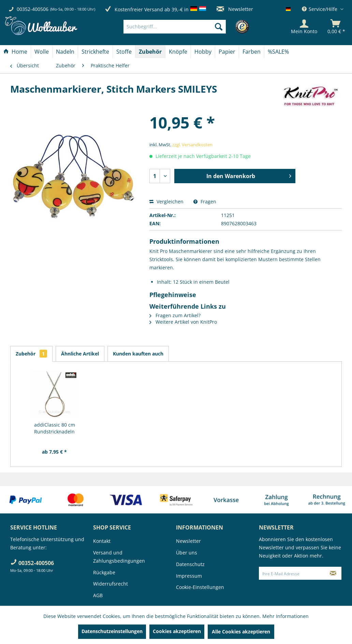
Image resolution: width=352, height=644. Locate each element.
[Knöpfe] (178, 51)
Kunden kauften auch (138, 353)
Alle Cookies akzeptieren (241, 631)
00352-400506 (32, 9)
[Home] (15, 51)
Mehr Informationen (285, 616)
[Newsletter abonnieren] (333, 573)
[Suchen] (218, 26)
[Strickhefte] (95, 51)
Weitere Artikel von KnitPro (183, 322)
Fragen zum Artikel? (175, 315)
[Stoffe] (124, 51)
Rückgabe (104, 572)
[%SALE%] (278, 51)
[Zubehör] (150, 51)
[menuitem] (184, 26)
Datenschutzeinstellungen (112, 631)
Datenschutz (190, 564)
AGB (98, 595)
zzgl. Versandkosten (192, 145)
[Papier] (227, 51)
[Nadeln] (65, 51)
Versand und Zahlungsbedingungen (119, 556)
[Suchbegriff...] (174, 26)
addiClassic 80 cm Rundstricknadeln (54, 428)
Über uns (186, 552)
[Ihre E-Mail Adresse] (292, 573)
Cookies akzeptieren (177, 631)
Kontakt (102, 541)
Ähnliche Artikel (80, 353)
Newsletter (235, 9)
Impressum (189, 576)
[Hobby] (203, 51)
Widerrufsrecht (110, 583)
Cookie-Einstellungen (200, 587)
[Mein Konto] (304, 27)
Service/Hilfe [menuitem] (320, 9)
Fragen (204, 201)
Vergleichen (166, 201)
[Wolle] (41, 51)
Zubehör (31, 353)
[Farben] (251, 51)
